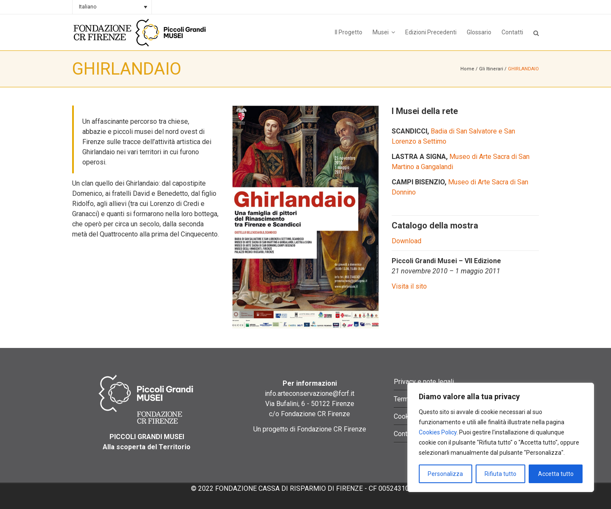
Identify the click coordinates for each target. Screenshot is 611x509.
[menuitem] (112, 7)
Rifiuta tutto (500, 473)
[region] (500, 437)
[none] (112, 7)
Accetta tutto (556, 473)
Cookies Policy (438, 432)
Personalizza (445, 473)
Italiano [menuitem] (87, 7)
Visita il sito (409, 286)
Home (467, 69)
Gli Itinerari (491, 69)
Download (406, 241)
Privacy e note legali (424, 382)
